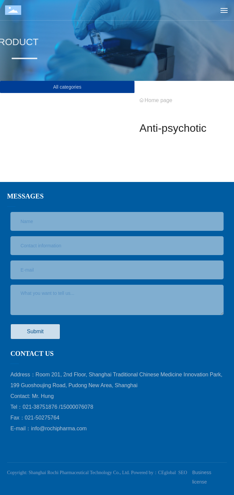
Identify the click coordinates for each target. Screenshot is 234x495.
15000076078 (76, 407)
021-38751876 (41, 407)
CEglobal (167, 472)
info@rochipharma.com (59, 428)
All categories (67, 87)
